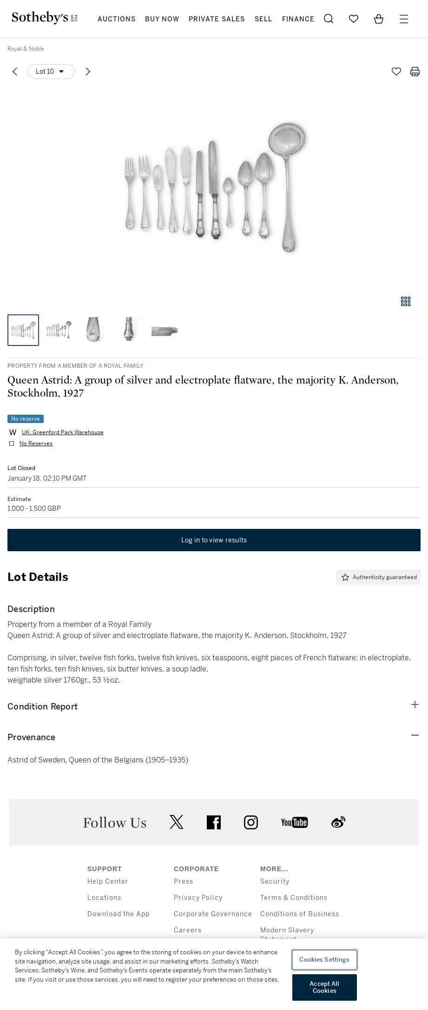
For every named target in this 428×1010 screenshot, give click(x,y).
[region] (214, 974)
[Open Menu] (403, 19)
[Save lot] (396, 71)
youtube (294, 822)
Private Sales (217, 19)
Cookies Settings (324, 960)
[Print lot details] (415, 71)
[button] (214, 187)
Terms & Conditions (294, 898)
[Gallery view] (405, 301)
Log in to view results (214, 540)
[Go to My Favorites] (353, 18)
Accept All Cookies (324, 987)
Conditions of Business (299, 914)
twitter (177, 822)
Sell (263, 19)
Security (275, 882)
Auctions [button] (117, 19)
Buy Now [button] (162, 19)
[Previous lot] (15, 71)
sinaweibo (338, 822)
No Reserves (36, 443)
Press (183, 882)
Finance (298, 19)
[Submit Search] (328, 18)
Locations (104, 898)
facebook (214, 822)
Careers (188, 930)
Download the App (118, 914)
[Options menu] (51, 71)
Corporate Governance (213, 914)
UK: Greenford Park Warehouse (63, 432)
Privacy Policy (198, 898)
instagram (251, 822)
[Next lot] (88, 71)
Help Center (108, 882)
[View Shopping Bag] (378, 18)
